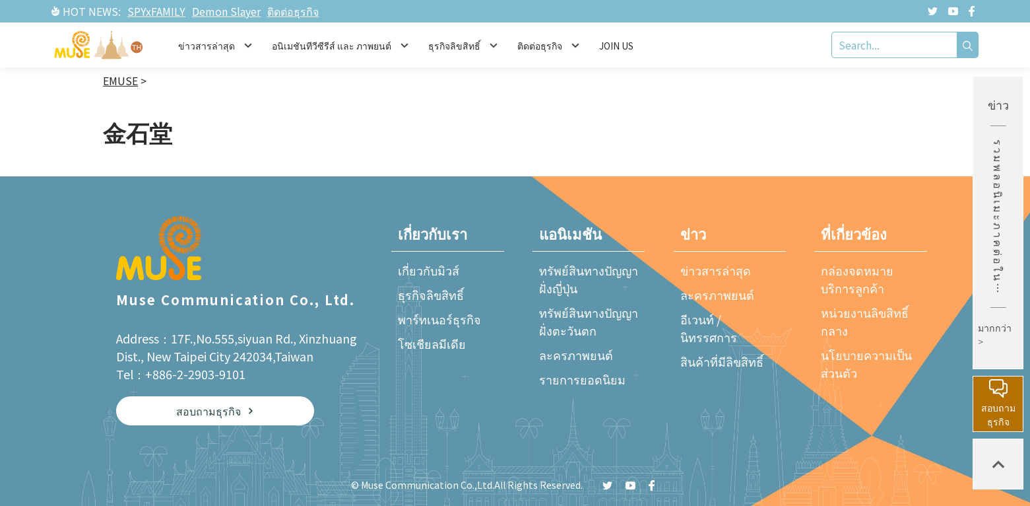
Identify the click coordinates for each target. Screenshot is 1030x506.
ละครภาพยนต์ (576, 354)
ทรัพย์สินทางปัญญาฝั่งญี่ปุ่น (588, 279)
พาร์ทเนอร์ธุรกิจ (439, 319)
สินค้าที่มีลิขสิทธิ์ (721, 361)
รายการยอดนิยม (582, 379)
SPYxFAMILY (156, 11)
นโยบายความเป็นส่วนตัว (866, 363)
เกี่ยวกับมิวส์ (428, 270)
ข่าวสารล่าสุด (715, 270)
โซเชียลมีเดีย (432, 343)
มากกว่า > (995, 334)
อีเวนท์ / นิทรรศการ (708, 327)
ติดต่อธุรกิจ (293, 11)
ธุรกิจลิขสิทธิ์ (431, 294)
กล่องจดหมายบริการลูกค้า (857, 279)
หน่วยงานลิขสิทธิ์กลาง (865, 321)
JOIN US (616, 45)
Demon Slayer (226, 11)
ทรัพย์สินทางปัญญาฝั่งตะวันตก (588, 321)
